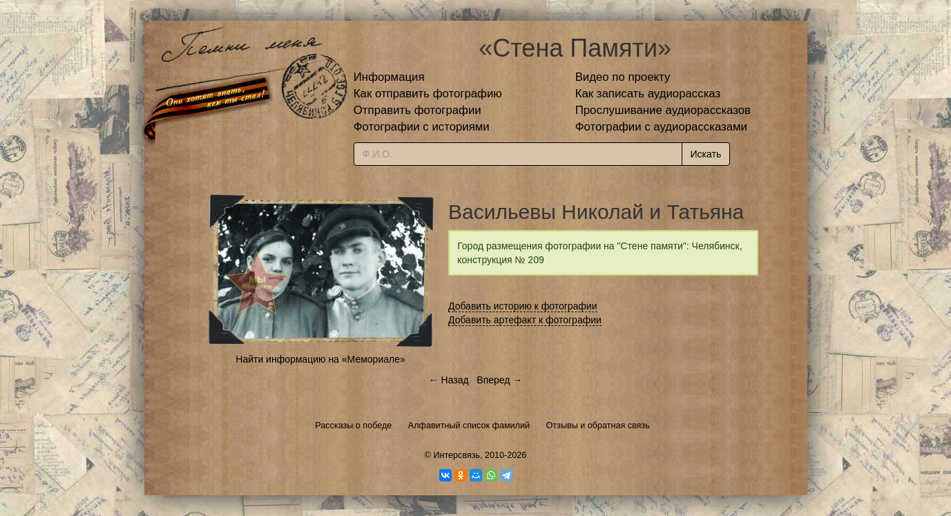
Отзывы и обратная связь (598, 425)
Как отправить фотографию (428, 93)
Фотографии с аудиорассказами (661, 126)
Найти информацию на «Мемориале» (320, 359)
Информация (389, 77)
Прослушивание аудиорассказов (663, 110)
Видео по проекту (623, 77)
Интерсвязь (456, 455)
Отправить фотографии (417, 110)
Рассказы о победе (353, 425)
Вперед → (499, 379)
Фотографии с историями (422, 126)
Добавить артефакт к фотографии (525, 319)
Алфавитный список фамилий (469, 425)
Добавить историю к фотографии (522, 306)
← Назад (449, 379)
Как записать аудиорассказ (648, 93)
